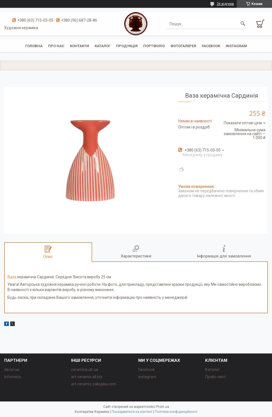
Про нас (56, 46)
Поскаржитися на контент (132, 412)
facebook (211, 46)
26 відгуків (225, 4)
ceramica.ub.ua (84, 369)
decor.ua (11, 369)
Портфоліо (154, 46)
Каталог (102, 46)
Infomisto (12, 377)
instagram (236, 46)
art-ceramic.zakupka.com (93, 384)
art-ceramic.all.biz (86, 377)
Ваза (11, 277)
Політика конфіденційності (176, 412)
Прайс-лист (215, 377)
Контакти (79, 46)
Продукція (127, 46)
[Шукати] (242, 23)
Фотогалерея (183, 46)
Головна (33, 46)
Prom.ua (162, 407)
